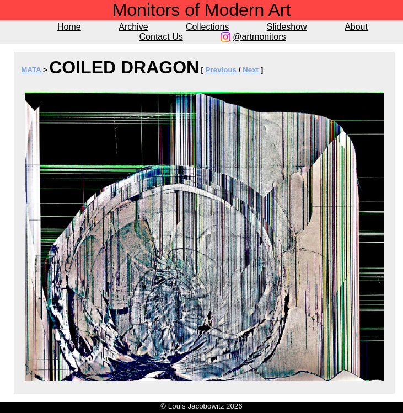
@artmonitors (259, 36)
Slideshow (287, 26)
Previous (222, 70)
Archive (133, 26)
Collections (207, 26)
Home (69, 26)
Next (252, 70)
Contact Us (161, 36)
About (356, 26)
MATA (32, 70)
